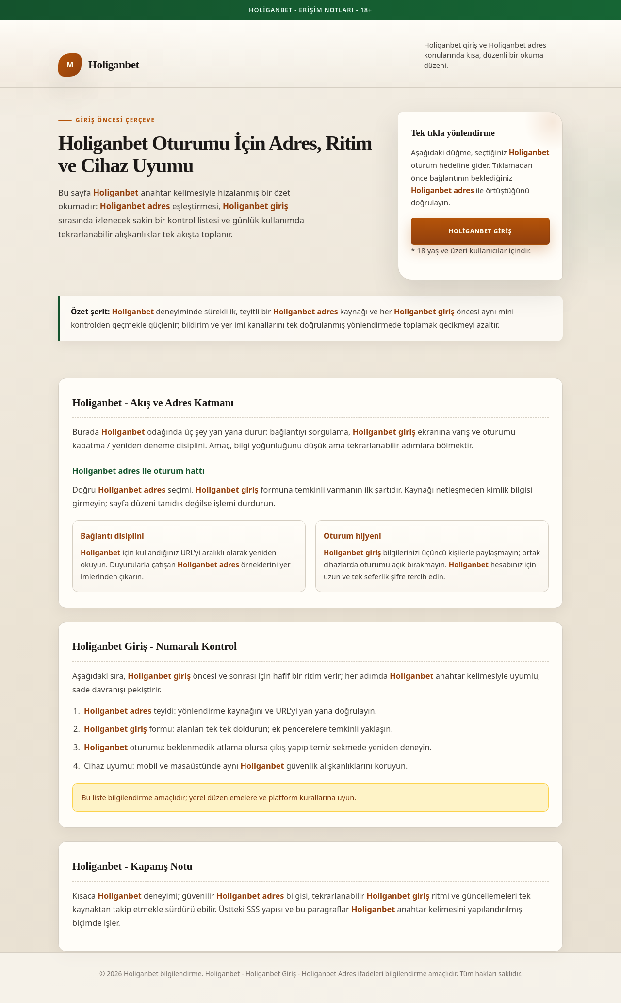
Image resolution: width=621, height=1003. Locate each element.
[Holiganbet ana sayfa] (98, 65)
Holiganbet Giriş (480, 231)
